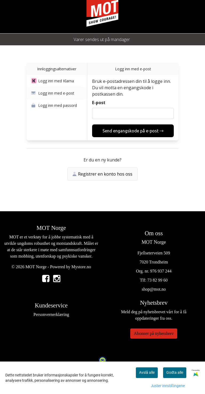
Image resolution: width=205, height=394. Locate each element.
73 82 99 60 (157, 280)
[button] (56, 81)
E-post (98, 102)
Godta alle (174, 372)
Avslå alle (147, 372)
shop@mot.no (154, 289)
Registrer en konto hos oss (102, 174)
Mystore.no (81, 267)
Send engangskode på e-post (132, 130)
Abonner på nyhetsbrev (154, 333)
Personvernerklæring (51, 314)
